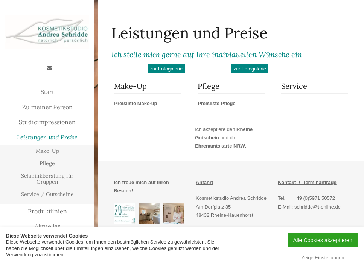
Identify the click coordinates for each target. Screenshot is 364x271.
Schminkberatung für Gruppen (47, 179)
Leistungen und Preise (47, 137)
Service (294, 86)
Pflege (47, 163)
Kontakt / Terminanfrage (307, 182)
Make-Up (47, 151)
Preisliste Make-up (135, 103)
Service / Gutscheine (47, 194)
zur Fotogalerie (166, 69)
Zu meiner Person (47, 107)
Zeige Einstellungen (322, 257)
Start (47, 92)
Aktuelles (47, 226)
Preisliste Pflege (216, 103)
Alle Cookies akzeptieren (322, 240)
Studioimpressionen (47, 122)
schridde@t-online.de (317, 207)
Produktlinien (47, 211)
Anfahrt (204, 182)
